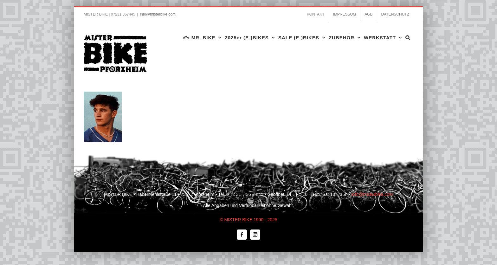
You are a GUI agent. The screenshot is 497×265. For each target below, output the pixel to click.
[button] (407, 37)
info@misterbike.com (158, 14)
